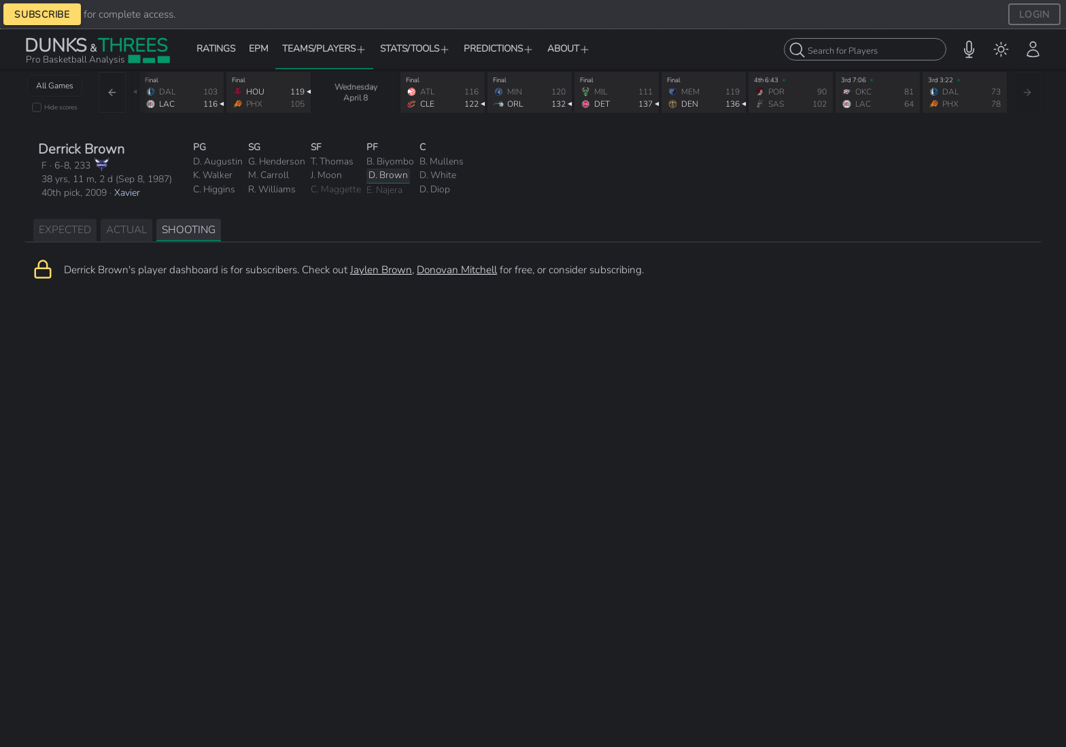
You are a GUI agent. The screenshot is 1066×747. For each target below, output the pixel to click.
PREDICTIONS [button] (499, 48)
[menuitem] (1001, 49)
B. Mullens (441, 161)
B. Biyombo (390, 161)
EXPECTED (65, 229)
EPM (259, 48)
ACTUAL (126, 229)
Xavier (127, 192)
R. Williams (272, 189)
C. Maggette (336, 189)
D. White (437, 175)
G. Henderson (276, 161)
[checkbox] (36, 107)
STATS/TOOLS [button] (415, 48)
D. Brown (388, 175)
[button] (969, 49)
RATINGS (215, 48)
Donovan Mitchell (457, 269)
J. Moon (326, 175)
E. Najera (384, 190)
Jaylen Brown (381, 269)
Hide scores (61, 107)
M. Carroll (268, 175)
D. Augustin (218, 161)
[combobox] (865, 49)
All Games (54, 85)
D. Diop (434, 189)
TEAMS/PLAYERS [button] (324, 48)
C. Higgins (214, 189)
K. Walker (213, 175)
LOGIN (1034, 14)
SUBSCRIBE (42, 14)
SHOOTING (189, 229)
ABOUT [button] (568, 48)
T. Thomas (332, 161)
